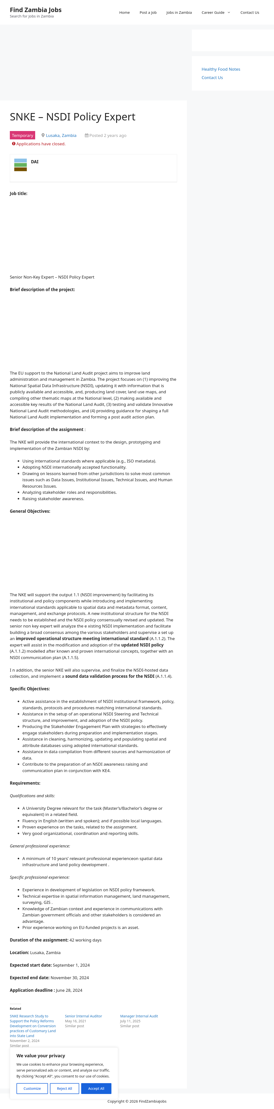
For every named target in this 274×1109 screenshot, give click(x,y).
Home (124, 12)
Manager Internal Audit (139, 1016)
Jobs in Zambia (179, 12)
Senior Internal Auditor (83, 1016)
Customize (32, 1088)
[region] (64, 1073)
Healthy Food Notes (221, 69)
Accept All (96, 1088)
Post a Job (148, 12)
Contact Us (250, 12)
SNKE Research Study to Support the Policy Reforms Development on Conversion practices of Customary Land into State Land (33, 1026)
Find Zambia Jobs (36, 9)
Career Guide (219, 12)
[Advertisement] (93, 64)
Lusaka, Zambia (61, 135)
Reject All (64, 1088)
